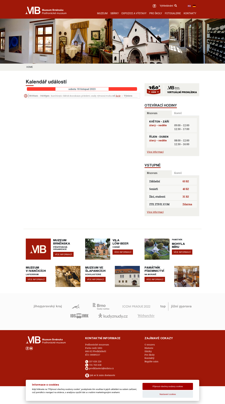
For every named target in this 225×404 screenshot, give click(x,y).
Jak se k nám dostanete (102, 375)
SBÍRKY (114, 13)
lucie (118, 95)
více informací (63, 254)
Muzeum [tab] (152, 113)
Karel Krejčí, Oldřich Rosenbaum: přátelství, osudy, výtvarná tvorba (81, 96)
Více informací (155, 152)
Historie (149, 348)
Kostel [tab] (178, 113)
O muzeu (150, 344)
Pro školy (150, 354)
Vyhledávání (168, 5)
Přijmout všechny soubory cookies (167, 386)
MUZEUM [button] (102, 13)
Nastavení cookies (168, 394)
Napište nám (151, 361)
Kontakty (149, 358)
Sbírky (148, 351)
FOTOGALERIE (173, 13)
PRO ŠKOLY (155, 13)
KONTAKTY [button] (190, 13)
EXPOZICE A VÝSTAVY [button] (134, 13)
